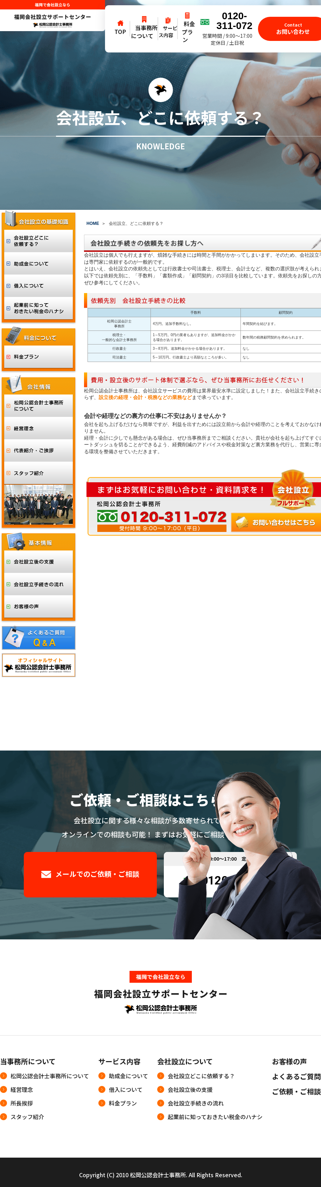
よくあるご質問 (296, 1076)
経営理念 (22, 1089)
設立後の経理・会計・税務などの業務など (145, 397)
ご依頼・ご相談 (296, 1091)
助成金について (128, 1076)
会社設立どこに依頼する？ (201, 1076)
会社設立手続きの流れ (196, 1103)
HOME (92, 223)
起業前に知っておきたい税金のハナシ (215, 1117)
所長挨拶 (22, 1103)
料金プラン (123, 1103)
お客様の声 (289, 1061)
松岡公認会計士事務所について (50, 1076)
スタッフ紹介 (27, 1117)
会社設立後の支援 (190, 1089)
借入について (125, 1089)
